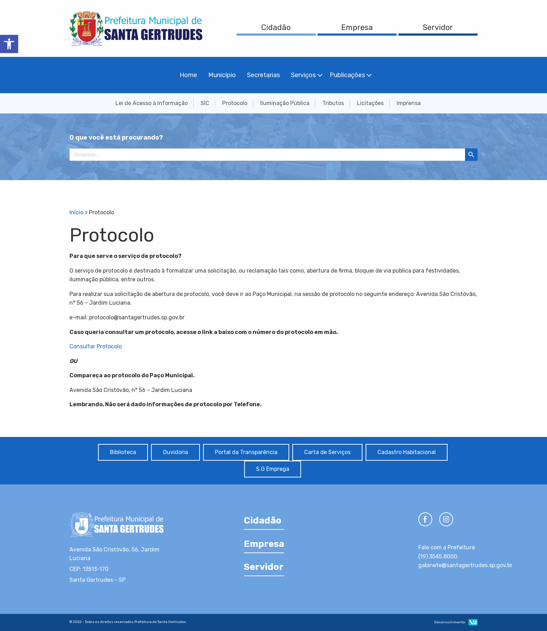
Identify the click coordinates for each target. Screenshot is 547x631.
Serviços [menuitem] (303, 75)
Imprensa (409, 103)
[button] (9, 44)
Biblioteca (123, 452)
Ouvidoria (175, 452)
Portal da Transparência (246, 452)
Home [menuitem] (188, 75)
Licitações (370, 103)
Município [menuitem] (222, 75)
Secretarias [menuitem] (263, 75)
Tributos (333, 103)
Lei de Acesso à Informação (151, 103)
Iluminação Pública (284, 103)
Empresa (357, 27)
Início (76, 212)
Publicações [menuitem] (347, 75)
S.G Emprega (272, 469)
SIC (205, 103)
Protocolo (234, 103)
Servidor (438, 27)
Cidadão (276, 27)
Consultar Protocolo (95, 346)
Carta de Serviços (327, 452)
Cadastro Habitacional (406, 452)
